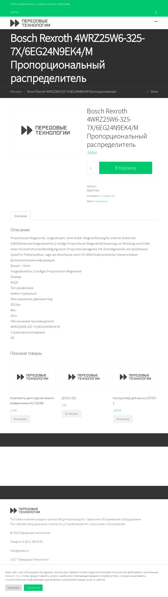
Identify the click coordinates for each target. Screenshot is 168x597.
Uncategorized (107, 196)
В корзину (125, 168)
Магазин (16, 91)
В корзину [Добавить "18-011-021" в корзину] (71, 413)
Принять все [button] (33, 587)
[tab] (20, 215)
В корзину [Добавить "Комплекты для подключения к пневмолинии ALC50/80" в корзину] (20, 419)
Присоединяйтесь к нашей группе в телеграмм (40, 4)
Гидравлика (101, 201)
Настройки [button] (13, 587)
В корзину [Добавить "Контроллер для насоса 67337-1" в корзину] (123, 419)
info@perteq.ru (19, 551)
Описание (20, 216)
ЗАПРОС (14, 12)
